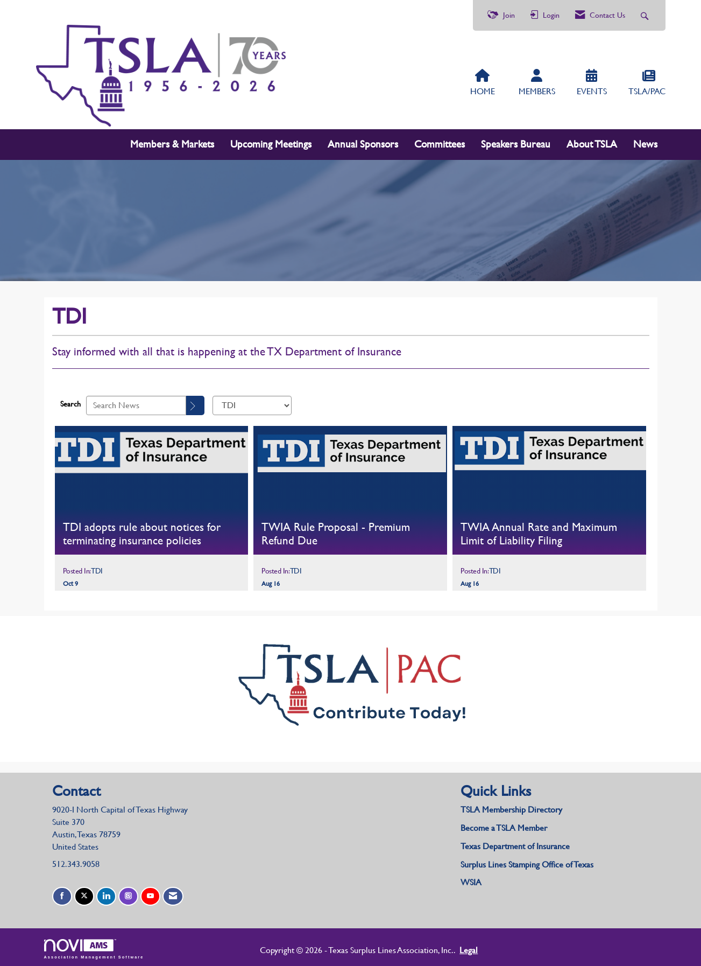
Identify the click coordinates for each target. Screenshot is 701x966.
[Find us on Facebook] (62, 894)
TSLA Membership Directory (511, 807)
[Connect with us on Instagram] (128, 894)
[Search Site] (646, 15)
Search (70, 401)
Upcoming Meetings (270, 142)
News (645, 142)
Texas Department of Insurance (516, 843)
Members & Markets (172, 142)
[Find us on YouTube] (150, 894)
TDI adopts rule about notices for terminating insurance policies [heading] (142, 531)
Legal (441, 947)
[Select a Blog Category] (252, 402)
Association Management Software (94, 946)
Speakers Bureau (515, 142)
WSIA (471, 880)
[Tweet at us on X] (84, 894)
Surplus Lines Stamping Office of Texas (527, 862)
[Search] (195, 402)
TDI (97, 568)
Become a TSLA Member (504, 825)
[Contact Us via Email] (172, 894)
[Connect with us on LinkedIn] (106, 894)
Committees (439, 142)
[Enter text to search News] (136, 402)
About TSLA (592, 142)
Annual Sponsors (363, 142)
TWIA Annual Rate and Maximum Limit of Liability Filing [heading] (539, 531)
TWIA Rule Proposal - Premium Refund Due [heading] (335, 531)
